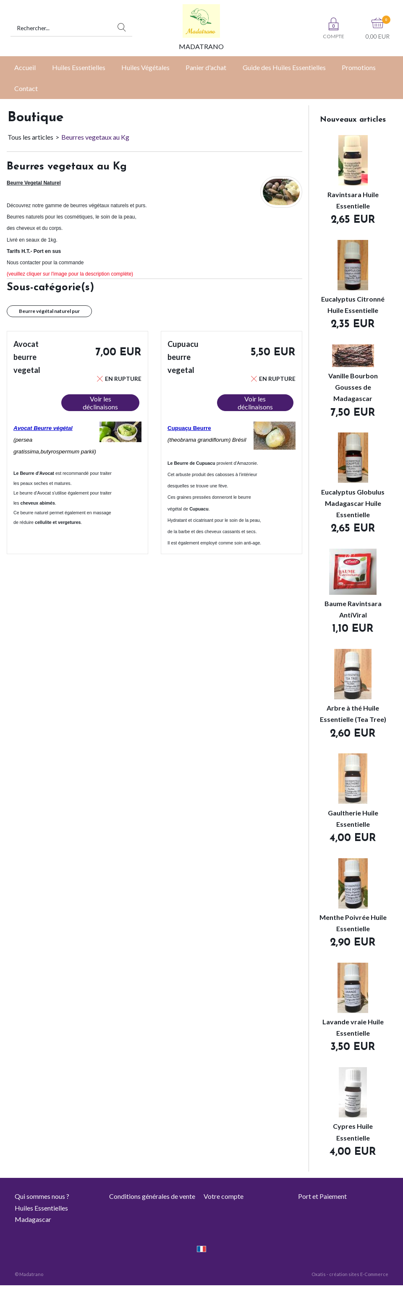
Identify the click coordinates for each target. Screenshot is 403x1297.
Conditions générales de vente (152, 1196)
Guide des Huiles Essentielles (284, 67)
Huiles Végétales (145, 67)
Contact (26, 88)
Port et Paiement (322, 1196)
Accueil (25, 67)
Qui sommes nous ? (42, 1196)
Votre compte (223, 1196)
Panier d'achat (206, 67)
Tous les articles (30, 137)
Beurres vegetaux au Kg (95, 137)
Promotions (359, 67)
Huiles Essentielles (78, 67)
